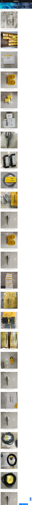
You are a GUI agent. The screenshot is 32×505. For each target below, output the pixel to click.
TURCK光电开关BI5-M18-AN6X (8, 377)
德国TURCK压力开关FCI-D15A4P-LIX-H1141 (24, 412)
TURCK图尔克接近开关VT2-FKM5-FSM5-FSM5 (24, 307)
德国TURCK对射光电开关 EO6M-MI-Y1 (24, 202)
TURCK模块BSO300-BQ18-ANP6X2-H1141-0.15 (24, 61)
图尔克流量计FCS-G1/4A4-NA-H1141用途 (7, 79)
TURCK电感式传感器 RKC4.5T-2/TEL (24, 44)
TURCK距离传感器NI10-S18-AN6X (7, 307)
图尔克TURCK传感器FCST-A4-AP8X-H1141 (8, 272)
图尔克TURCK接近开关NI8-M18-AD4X (8, 237)
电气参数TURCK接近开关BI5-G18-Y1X (24, 237)
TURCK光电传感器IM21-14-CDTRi (7, 184)
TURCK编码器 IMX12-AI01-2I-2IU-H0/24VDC (24, 114)
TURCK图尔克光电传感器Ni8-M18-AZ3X (8, 149)
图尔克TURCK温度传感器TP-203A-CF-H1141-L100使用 (8, 26)
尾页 (22, 486)
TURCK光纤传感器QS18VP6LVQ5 (24, 342)
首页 (15, 486)
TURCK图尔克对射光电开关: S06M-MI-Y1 (7, 219)
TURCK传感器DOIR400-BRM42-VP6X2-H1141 (8, 44)
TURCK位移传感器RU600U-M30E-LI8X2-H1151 (8, 61)
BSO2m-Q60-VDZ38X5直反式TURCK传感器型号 (24, 219)
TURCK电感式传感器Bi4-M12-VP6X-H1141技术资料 (24, 272)
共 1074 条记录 (11, 486)
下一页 (19, 486)
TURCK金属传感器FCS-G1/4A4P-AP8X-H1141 (8, 202)
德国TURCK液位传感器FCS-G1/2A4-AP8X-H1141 (7, 412)
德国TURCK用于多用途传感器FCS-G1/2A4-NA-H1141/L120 (8, 395)
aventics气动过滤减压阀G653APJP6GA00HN (24, 79)
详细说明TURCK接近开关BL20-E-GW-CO (24, 254)
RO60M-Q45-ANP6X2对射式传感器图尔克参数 (8, 465)
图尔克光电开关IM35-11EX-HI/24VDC (24, 184)
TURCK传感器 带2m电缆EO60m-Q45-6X (24, 26)
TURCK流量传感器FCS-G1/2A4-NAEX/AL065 (8, 254)
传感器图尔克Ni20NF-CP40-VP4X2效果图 (7, 342)
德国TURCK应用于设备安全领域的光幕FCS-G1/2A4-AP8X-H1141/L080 (24, 395)
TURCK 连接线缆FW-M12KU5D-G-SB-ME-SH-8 (24, 377)
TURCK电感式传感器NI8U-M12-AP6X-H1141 (24, 149)
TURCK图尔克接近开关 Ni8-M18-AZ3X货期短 (8, 114)
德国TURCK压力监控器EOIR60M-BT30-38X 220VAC (8, 430)
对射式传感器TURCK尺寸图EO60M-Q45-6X (24, 430)
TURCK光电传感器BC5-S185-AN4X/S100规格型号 (24, 465)
